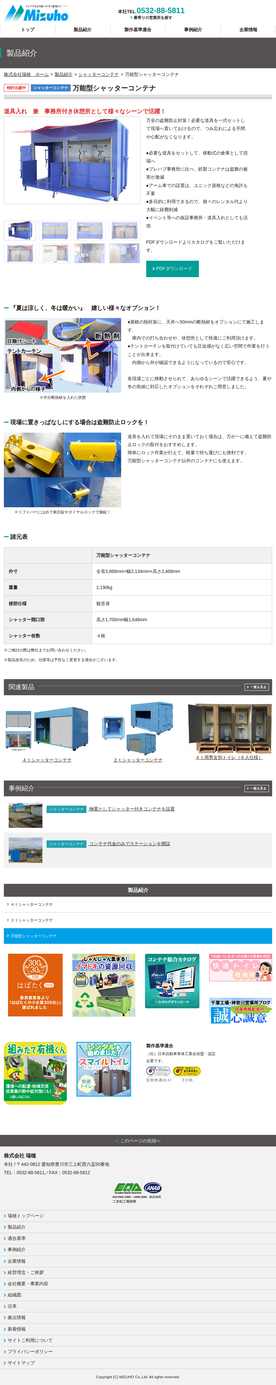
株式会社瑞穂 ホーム (26, 74)
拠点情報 (17, 1317)
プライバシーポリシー (30, 1351)
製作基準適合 (137, 29)
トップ (27, 29)
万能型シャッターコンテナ (34, 936)
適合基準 (17, 1238)
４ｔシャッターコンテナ (32, 904)
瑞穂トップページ (26, 1215)
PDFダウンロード (174, 268)
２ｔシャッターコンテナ (32, 920)
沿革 (12, 1306)
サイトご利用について (30, 1340)
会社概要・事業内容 (28, 1283)
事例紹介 (193, 29)
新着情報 (17, 1329)
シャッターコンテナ (98, 74)
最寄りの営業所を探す (153, 17)
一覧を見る (258, 687)
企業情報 (248, 29)
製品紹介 (83, 29)
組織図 (14, 1294)
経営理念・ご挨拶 (26, 1272)
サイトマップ (21, 1362)
